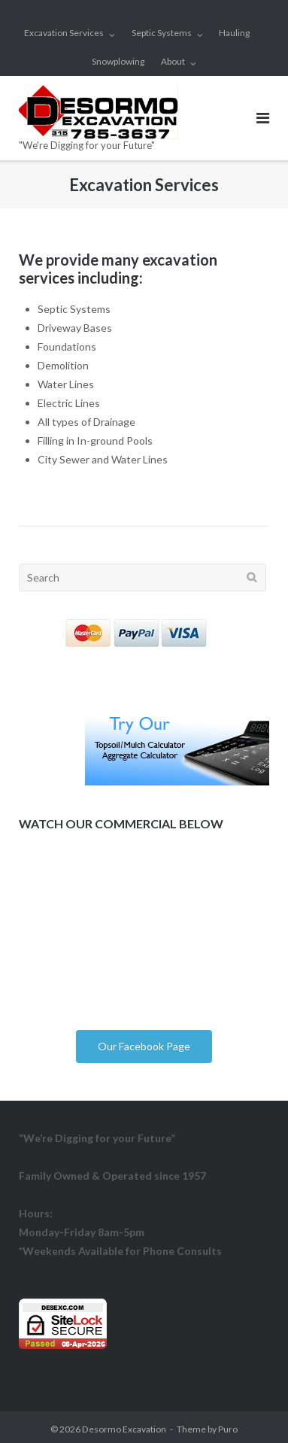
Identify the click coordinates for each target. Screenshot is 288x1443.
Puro (228, 1429)
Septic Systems (162, 32)
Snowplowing (118, 61)
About (173, 61)
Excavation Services (64, 32)
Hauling (234, 32)
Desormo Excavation (124, 1429)
